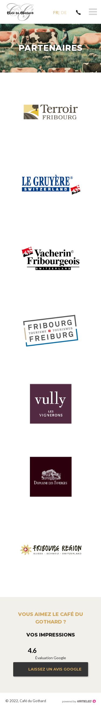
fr (55, 12)
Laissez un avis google (54, 669)
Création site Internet (79, 701)
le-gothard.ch (20, 12)
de (64, 12)
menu (93, 12)
